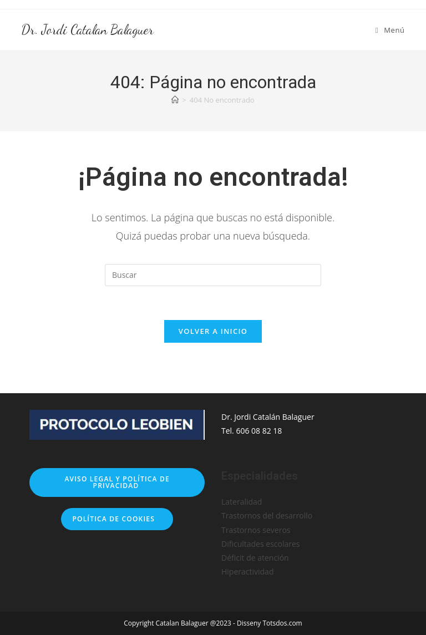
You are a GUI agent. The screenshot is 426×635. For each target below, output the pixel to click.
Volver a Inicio (213, 331)
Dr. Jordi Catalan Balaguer (87, 30)
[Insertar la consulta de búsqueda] (213, 275)
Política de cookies (117, 519)
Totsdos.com (282, 623)
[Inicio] (175, 100)
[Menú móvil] (390, 30)
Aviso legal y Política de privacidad (117, 482)
